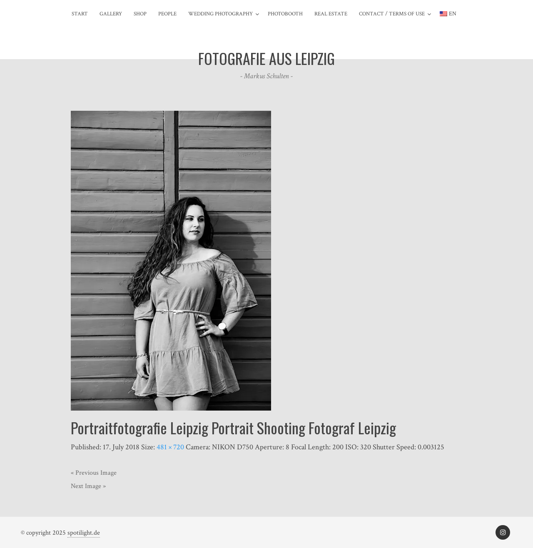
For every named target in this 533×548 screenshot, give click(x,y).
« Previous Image (94, 472)
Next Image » (88, 486)
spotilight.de (83, 532)
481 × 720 (170, 447)
